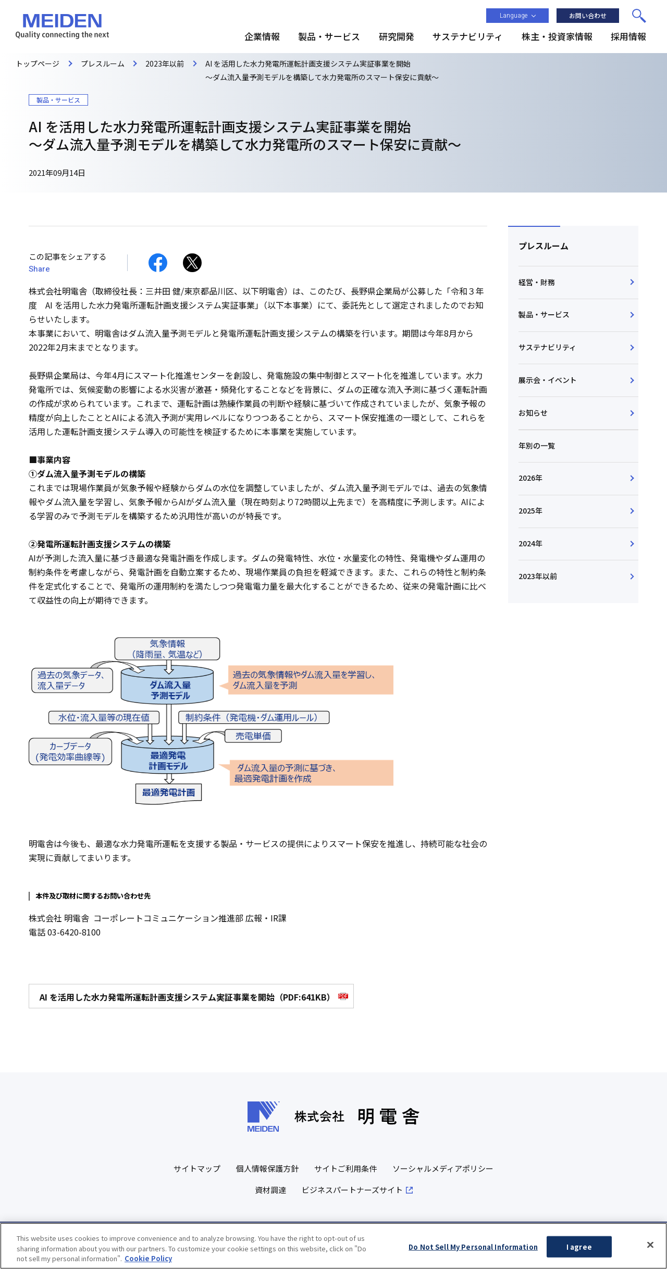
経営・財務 (536, 282)
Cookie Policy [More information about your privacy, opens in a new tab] (148, 1263)
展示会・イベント (547, 380)
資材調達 (270, 1189)
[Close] (650, 1248)
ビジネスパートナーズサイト (352, 1189)
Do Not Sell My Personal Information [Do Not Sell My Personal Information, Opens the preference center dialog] (473, 1251)
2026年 (530, 477)
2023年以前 (537, 576)
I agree (579, 1251)
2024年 (530, 543)
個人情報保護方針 (267, 1168)
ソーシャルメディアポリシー (442, 1168)
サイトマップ (197, 1168)
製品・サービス (544, 314)
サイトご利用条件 (345, 1168)
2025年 (530, 510)
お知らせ (533, 412)
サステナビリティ (547, 347)
